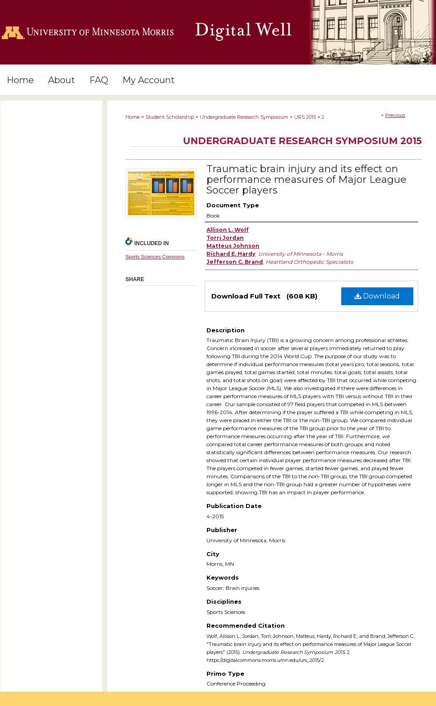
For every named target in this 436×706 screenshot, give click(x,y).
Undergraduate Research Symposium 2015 (302, 140)
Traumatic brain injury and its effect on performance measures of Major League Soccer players (306, 179)
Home (132, 117)
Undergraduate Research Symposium (244, 117)
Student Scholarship (169, 117)
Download (377, 296)
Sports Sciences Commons (155, 256)
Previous (395, 115)
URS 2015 (305, 117)
